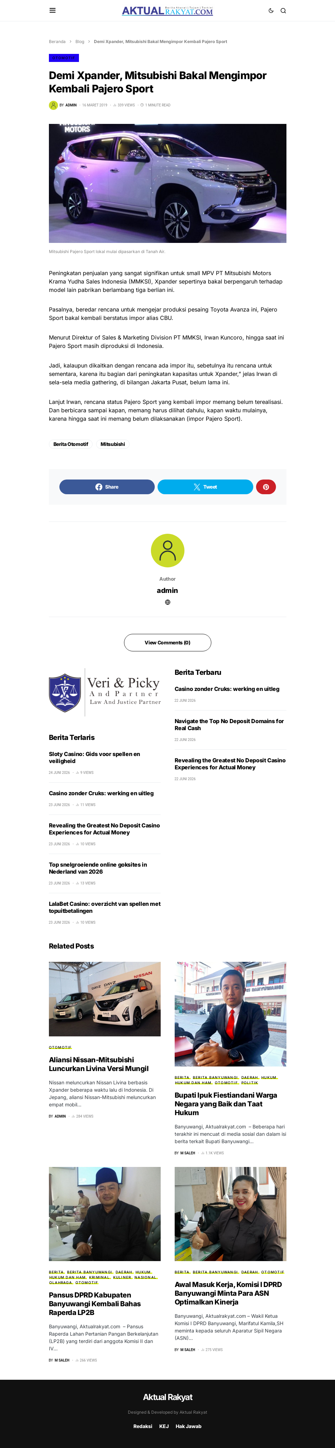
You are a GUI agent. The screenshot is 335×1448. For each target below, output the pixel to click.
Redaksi (142, 1426)
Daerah (249, 1077)
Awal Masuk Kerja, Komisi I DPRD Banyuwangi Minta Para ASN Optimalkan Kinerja (228, 1293)
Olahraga (60, 1282)
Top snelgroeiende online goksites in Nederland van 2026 (98, 868)
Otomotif (63, 58)
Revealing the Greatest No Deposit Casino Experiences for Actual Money (104, 829)
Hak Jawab (189, 1426)
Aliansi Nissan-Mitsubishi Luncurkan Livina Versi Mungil (99, 1064)
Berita (182, 1077)
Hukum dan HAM (193, 1082)
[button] (52, 10)
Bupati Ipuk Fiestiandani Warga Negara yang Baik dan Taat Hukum (226, 1104)
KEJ (164, 1426)
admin (167, 590)
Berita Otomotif (70, 444)
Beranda (57, 41)
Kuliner (122, 1277)
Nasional (145, 1277)
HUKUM (268, 1077)
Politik (249, 1082)
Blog (79, 41)
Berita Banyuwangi (215, 1077)
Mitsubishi (113, 444)
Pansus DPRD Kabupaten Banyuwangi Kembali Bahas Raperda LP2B (95, 1304)
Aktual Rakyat (167, 1397)
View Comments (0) (167, 642)
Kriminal (99, 1277)
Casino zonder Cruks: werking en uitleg (101, 793)
